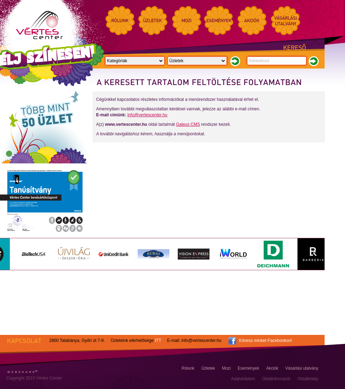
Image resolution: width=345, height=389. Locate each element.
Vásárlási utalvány (301, 368)
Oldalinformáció (276, 378)
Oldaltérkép (307, 378)
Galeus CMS (188, 124)
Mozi (226, 368)
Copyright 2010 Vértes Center (34, 378)
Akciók (272, 368)
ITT (158, 340)
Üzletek (208, 368)
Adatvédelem (243, 378)
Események (248, 368)
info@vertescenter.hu (147, 114)
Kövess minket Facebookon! (265, 340)
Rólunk (188, 368)
